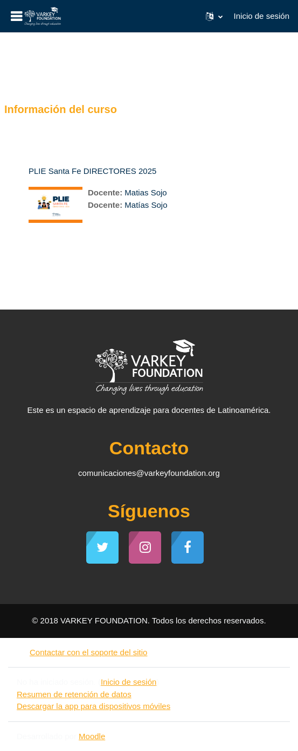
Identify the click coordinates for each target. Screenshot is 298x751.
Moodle (92, 736)
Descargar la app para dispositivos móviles (93, 706)
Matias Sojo (145, 192)
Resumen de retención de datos (74, 694)
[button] (214, 16)
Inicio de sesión (261, 15)
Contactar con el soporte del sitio (82, 652)
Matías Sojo (145, 204)
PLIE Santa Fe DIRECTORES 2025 (92, 171)
